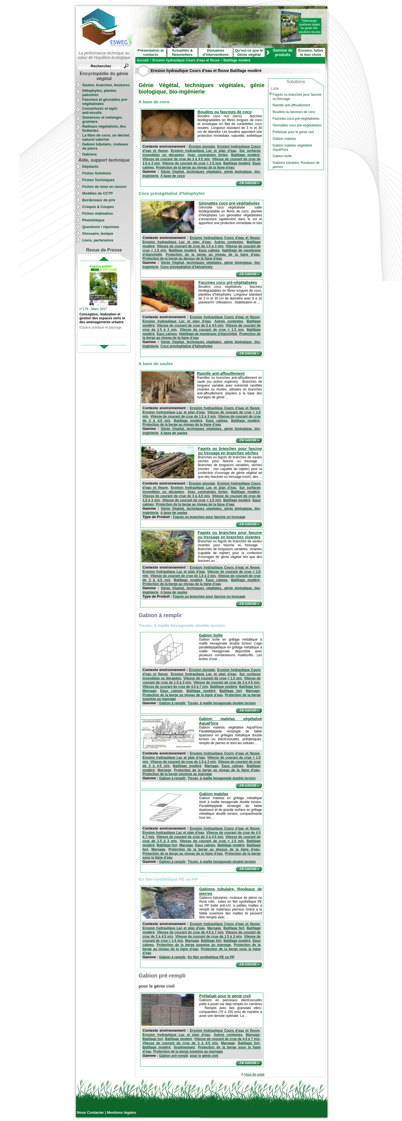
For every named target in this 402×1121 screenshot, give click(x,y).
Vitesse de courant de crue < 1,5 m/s (191, 163)
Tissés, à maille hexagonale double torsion (222, 703)
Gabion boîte (211, 635)
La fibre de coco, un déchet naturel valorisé (105, 137)
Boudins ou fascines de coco (225, 112)
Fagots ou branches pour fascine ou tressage (209, 517)
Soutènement (184, 1047)
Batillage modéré (245, 155)
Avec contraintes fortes (208, 155)
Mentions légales (121, 1112)
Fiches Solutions (96, 173)
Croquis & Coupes (98, 207)
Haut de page (254, 1074)
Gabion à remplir (172, 703)
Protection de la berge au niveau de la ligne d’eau (195, 167)
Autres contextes (228, 242)
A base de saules (173, 433)
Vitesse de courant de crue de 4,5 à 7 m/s (175, 687)
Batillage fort (249, 687)
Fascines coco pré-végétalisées (227, 282)
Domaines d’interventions (216, 52)
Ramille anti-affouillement (221, 373)
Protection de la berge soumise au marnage (177, 774)
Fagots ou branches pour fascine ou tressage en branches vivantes (230, 534)
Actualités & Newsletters (182, 52)
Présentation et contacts (151, 52)
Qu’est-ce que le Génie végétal (249, 52)
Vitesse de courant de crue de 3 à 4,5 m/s (176, 159)
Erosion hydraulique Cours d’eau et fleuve (225, 238)
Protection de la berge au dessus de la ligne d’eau (182, 258)
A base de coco (172, 176)
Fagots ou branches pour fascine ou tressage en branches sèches (230, 450)
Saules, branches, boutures (106, 85)
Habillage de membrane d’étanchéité (208, 334)
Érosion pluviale (202, 146)
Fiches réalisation (97, 213)
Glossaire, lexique (97, 233)
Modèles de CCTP (97, 193)
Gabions (89, 154)
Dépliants (90, 166)
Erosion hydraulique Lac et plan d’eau (203, 151)
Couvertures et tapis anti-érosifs (100, 110)
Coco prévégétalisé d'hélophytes (186, 267)
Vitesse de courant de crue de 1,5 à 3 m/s (190, 246)
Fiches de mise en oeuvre (104, 187)
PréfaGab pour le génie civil (225, 996)
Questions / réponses (100, 227)
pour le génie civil (204, 1056)
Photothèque (93, 220)
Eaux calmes (209, 250)
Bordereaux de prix (99, 200)
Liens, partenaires (97, 240)
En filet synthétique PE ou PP (211, 957)
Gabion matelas (213, 794)
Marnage (149, 691)
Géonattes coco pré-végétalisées (229, 203)
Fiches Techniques (98, 180)
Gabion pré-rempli (173, 1056)
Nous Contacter (91, 1112)
